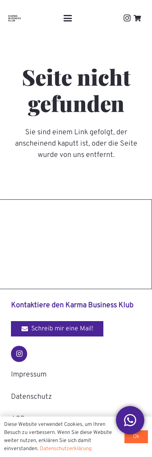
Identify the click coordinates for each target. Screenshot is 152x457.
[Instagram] (127, 18)
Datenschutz (31, 397)
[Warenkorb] (138, 18)
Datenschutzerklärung (66, 449)
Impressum (29, 374)
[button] (67, 18)
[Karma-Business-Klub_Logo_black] (14, 18)
